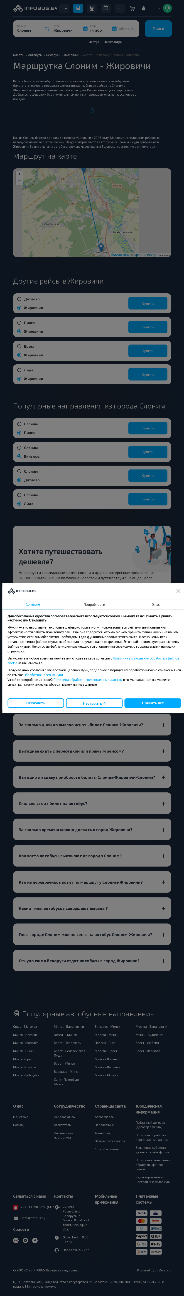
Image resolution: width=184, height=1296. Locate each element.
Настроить (92, 703)
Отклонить (35, 703)
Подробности (94, 604)
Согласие (33, 604)
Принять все (153, 703)
